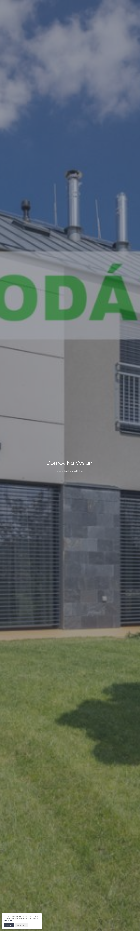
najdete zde (8, 920)
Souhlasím (9, 925)
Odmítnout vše (21, 925)
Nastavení (36, 925)
